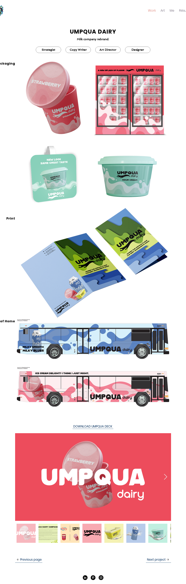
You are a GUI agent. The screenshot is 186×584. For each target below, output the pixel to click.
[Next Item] (165, 477)
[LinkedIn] (85, 577)
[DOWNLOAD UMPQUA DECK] (93, 426)
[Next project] (158, 560)
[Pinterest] (93, 577)
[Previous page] (28, 560)
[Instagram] (101, 577)
